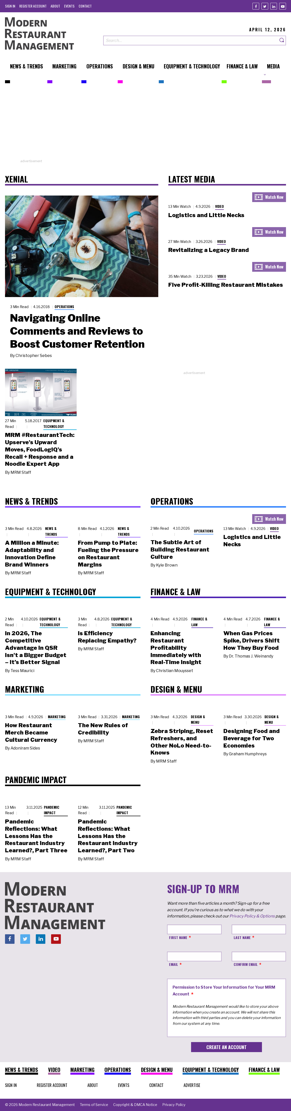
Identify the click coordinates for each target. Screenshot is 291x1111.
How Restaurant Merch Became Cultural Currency (31, 732)
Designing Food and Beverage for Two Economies (251, 738)
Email (173, 964)
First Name (178, 937)
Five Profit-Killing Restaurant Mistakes (225, 284)
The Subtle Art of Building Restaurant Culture (180, 549)
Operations (64, 306)
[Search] (282, 40)
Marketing (57, 716)
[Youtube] (282, 6)
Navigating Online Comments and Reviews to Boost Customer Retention (77, 331)
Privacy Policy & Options (252, 916)
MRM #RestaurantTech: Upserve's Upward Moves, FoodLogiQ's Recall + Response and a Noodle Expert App (39, 449)
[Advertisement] (145, 123)
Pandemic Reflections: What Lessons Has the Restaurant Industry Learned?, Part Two (107, 836)
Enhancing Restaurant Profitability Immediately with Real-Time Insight (176, 648)
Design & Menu (198, 719)
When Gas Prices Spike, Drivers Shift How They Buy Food (251, 640)
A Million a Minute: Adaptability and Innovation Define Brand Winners (32, 553)
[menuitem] (10, 6)
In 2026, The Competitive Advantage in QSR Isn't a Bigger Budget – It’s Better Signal (35, 648)
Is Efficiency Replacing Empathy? (107, 637)
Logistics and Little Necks (206, 215)
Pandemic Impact (51, 809)
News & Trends (51, 531)
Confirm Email (246, 964)
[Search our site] (190, 40)
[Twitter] (264, 6)
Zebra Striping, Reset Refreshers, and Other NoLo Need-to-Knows (182, 741)
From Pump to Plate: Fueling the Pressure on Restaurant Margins (108, 553)
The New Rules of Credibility (103, 729)
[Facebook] (255, 6)
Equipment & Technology (53, 423)
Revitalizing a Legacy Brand (208, 249)
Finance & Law (199, 621)
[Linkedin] (273, 6)
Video (219, 206)
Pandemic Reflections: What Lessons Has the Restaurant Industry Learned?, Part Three (36, 836)
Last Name (242, 937)
